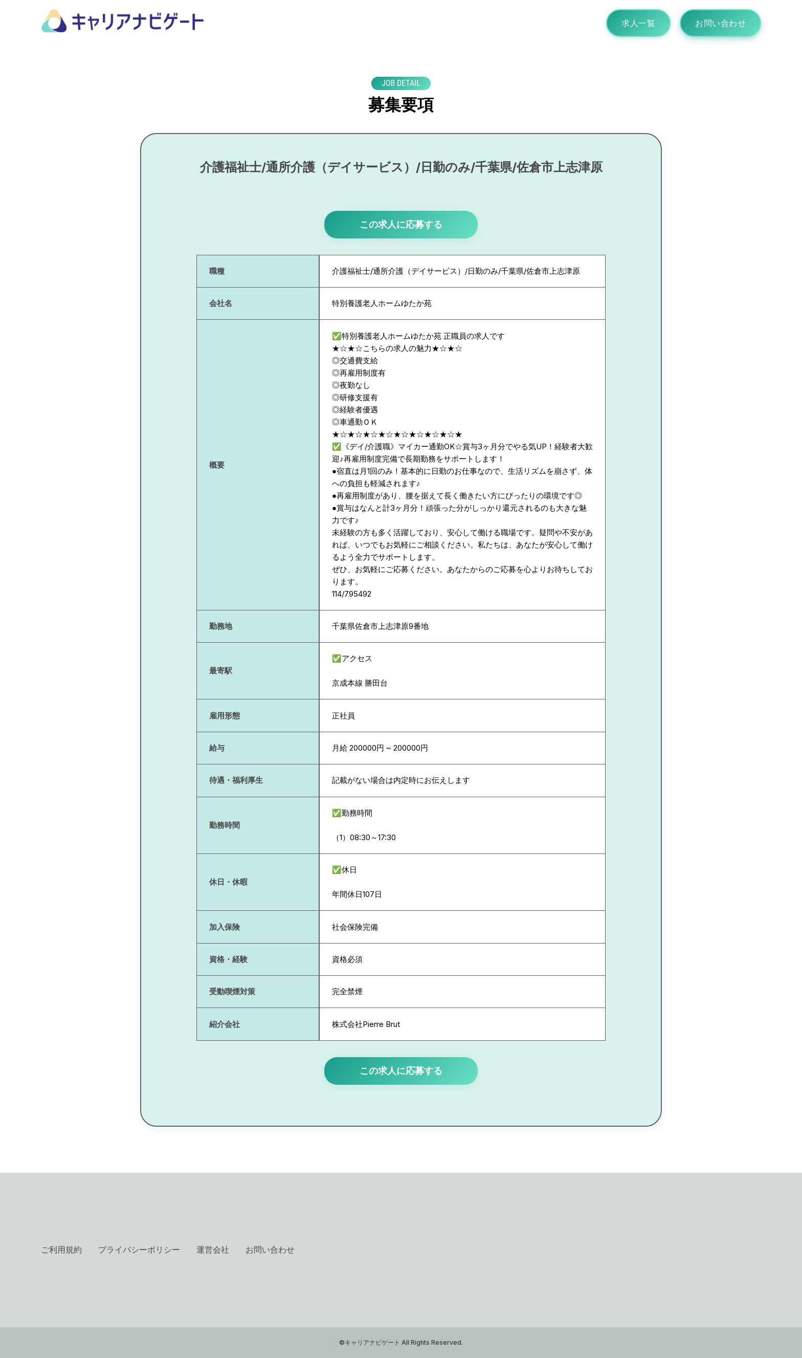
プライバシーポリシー (139, 1249)
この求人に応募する (401, 224)
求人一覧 (638, 23)
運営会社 (212, 1249)
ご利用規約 (61, 1249)
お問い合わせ (720, 23)
